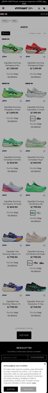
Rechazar (28, 389)
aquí (34, 383)
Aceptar (11, 389)
